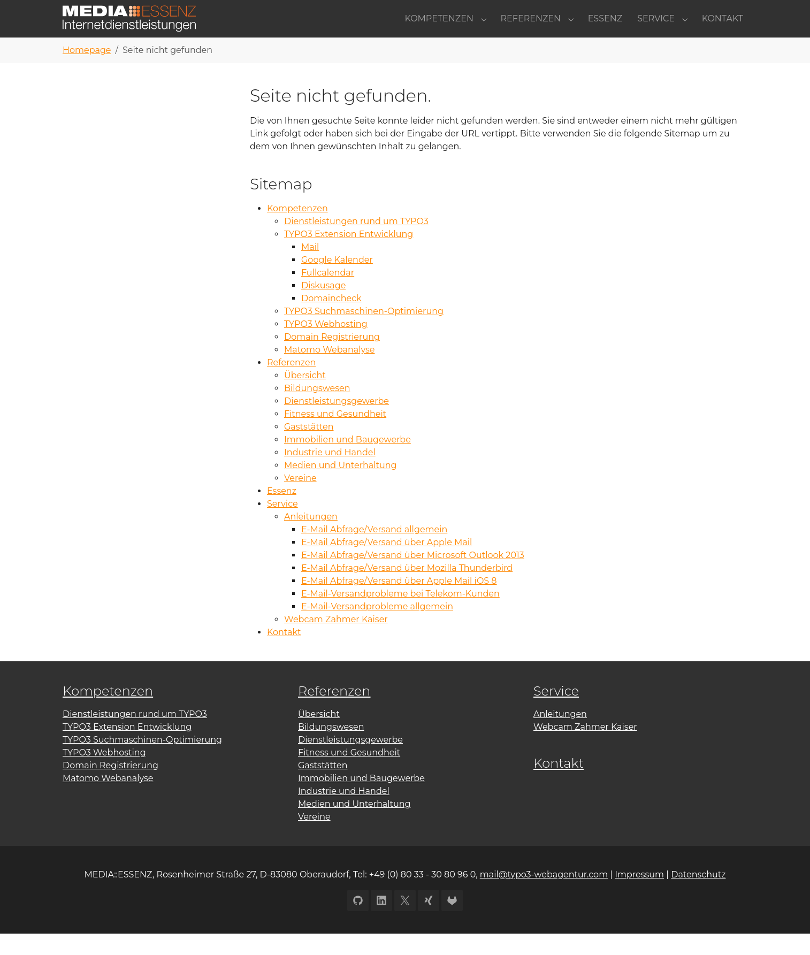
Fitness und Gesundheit (335, 435)
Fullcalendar (327, 294)
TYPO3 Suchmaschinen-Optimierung (364, 332)
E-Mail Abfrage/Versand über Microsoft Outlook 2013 (412, 576)
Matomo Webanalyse (329, 371)
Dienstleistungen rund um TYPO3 (356, 243)
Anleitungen (311, 538)
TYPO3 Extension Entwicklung (348, 255)
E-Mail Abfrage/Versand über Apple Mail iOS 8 (399, 602)
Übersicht (305, 397)
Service (282, 525)
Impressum (639, 896)
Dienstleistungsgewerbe (336, 422)
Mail (310, 268)
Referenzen (291, 384)
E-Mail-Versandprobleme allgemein (377, 628)
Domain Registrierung (332, 358)
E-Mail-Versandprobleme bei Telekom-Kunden (400, 615)
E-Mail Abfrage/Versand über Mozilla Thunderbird (407, 589)
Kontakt (284, 653)
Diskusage (323, 307)
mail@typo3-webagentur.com (544, 896)
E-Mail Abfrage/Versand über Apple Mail (386, 564)
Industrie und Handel (330, 474)
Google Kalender (337, 281)
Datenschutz (698, 896)
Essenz (281, 512)
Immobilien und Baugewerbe (347, 461)
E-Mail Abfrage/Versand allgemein (374, 551)
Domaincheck (331, 320)
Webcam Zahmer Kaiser (336, 641)
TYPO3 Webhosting (326, 345)
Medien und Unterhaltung (340, 487)
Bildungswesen (317, 409)
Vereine (300, 499)
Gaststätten (309, 448)
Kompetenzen (297, 230)
